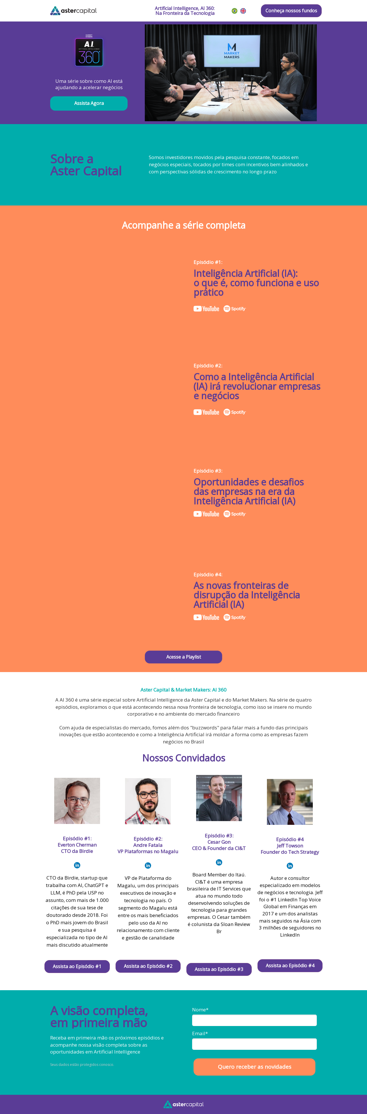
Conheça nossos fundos (291, 10)
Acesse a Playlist (183, 657)
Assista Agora (89, 103)
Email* (200, 1033)
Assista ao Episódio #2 (148, 966)
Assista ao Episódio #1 (77, 966)
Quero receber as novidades (254, 1066)
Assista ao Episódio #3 (219, 969)
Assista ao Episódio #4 (290, 965)
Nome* (200, 1010)
